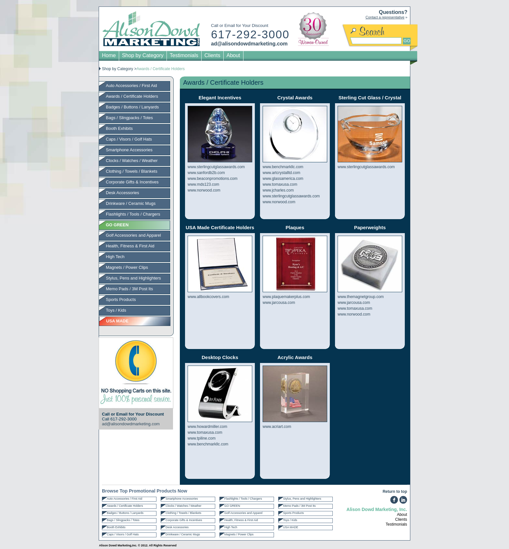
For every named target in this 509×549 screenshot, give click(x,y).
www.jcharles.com (278, 190)
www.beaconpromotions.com (212, 178)
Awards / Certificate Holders (132, 96)
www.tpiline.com (202, 438)
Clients (212, 55)
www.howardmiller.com (207, 426)
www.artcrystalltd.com (281, 172)
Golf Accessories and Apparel (133, 235)
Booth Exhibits (119, 128)
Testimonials (184, 55)
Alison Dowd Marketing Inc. (151, 28)
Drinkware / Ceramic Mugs (130, 203)
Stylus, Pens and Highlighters (133, 278)
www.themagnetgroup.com (361, 296)
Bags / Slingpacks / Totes (129, 117)
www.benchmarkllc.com (283, 167)
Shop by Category (143, 55)
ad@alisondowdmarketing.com (249, 43)
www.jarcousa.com (279, 302)
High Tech (115, 256)
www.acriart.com (277, 426)
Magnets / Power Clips (127, 267)
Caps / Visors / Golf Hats (129, 139)
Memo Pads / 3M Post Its (129, 288)
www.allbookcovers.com (208, 296)
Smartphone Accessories (129, 149)
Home (109, 55)
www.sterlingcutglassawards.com (216, 167)
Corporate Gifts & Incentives (132, 182)
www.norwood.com (204, 190)
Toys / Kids (116, 310)
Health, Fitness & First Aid (130, 245)
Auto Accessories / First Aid (131, 85)
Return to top (395, 491)
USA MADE (290, 527)
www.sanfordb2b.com (206, 172)
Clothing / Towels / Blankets (131, 171)
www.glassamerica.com (283, 178)
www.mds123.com (203, 184)
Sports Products (121, 299)
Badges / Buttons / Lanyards (132, 107)
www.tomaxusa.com (280, 184)
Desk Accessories (122, 192)
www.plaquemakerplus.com (286, 296)
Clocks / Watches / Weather (132, 160)
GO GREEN (232, 505)
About (233, 55)
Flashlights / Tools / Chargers (133, 214)
